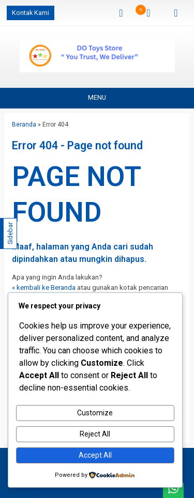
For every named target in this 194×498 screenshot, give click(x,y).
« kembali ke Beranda (44, 287)
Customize (95, 413)
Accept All (95, 455)
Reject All (95, 434)
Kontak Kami (30, 13)
